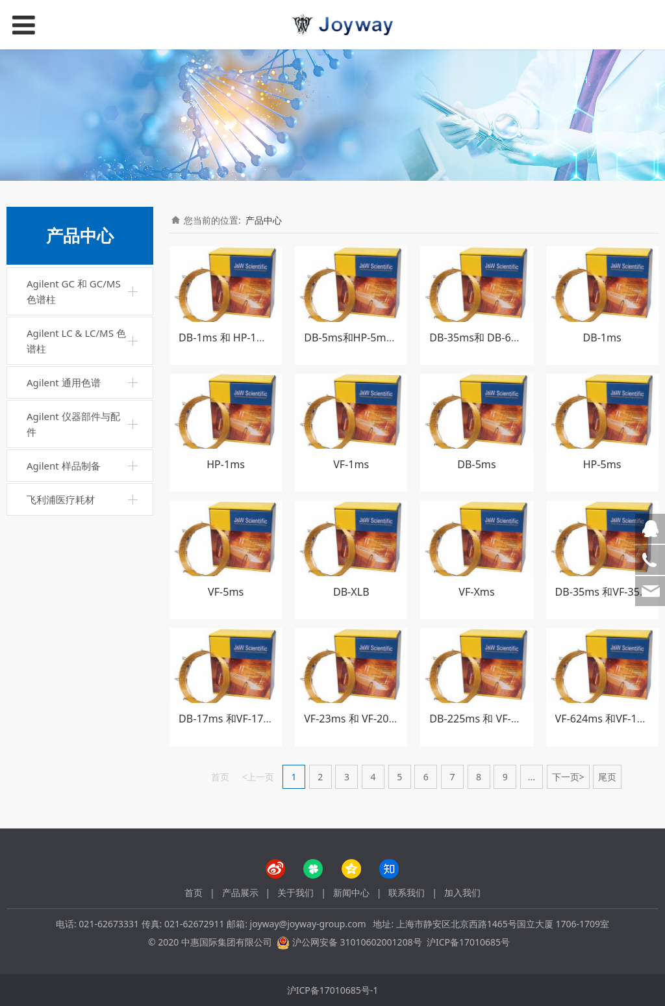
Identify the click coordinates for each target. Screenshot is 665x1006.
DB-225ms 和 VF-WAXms (488, 718)
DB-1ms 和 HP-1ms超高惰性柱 (251, 337)
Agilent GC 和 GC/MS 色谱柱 (74, 291)
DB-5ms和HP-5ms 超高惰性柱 (374, 337)
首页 (193, 892)
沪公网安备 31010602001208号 (357, 942)
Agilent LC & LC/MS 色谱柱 (76, 340)
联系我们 (406, 892)
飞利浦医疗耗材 (61, 499)
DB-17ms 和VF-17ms (228, 718)
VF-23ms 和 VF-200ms (356, 718)
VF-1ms (351, 464)
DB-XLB (351, 592)
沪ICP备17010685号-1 (333, 990)
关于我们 (295, 892)
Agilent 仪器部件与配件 (73, 424)
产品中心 (263, 220)
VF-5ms (226, 592)
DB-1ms (602, 337)
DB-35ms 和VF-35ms (605, 592)
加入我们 (462, 892)
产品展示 (240, 892)
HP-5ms (602, 464)
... (531, 777)
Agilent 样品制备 (64, 465)
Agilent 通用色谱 (64, 382)
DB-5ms (476, 464)
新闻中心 (351, 892)
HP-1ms (226, 464)
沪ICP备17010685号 (468, 942)
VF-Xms (476, 592)
